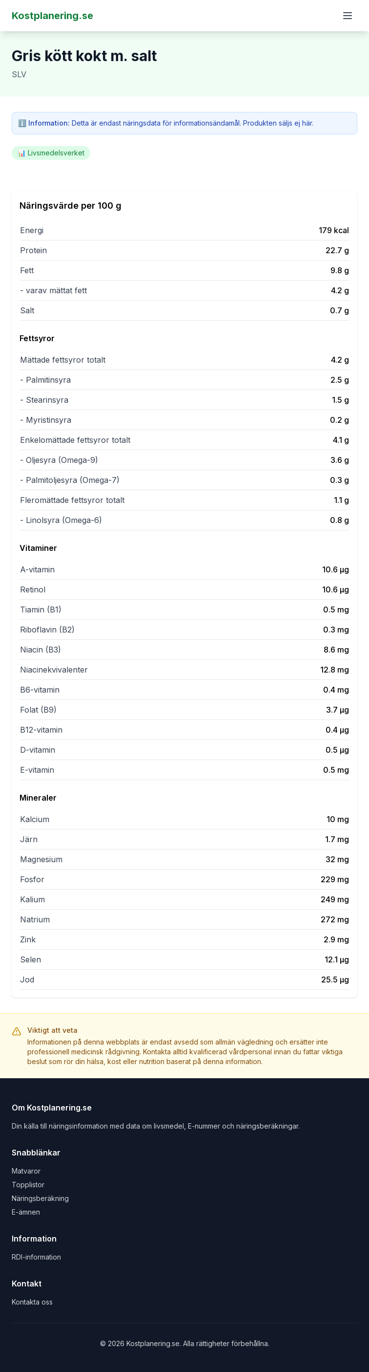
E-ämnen (26, 1212)
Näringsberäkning (40, 1198)
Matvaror (26, 1171)
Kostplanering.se (52, 16)
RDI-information (36, 1257)
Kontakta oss (32, 1302)
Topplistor (28, 1184)
